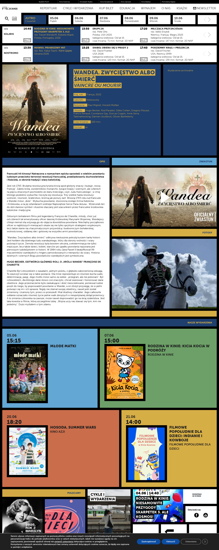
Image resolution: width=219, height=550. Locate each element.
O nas (166, 8)
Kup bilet (106, 8)
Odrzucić (170, 541)
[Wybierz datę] (14, 18)
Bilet (27, 40)
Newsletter (204, 8)
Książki (182, 8)
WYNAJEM (148, 8)
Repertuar (48, 8)
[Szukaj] (6, 18)
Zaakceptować (148, 541)
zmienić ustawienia (63, 541)
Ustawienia (191, 541)
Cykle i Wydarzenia (78, 8)
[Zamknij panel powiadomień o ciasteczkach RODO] (205, 541)
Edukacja (127, 8)
